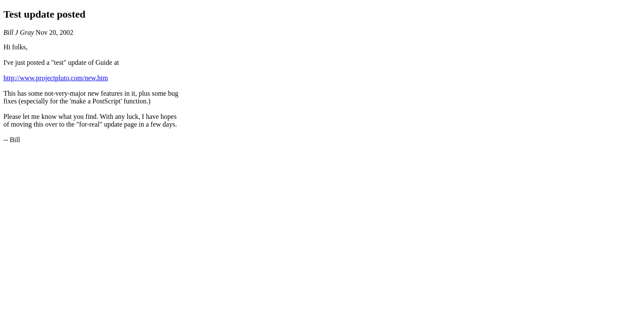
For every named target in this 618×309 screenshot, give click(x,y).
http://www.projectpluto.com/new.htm (55, 78)
